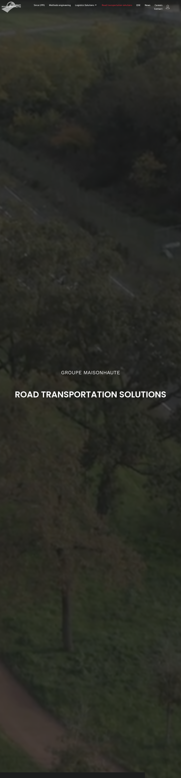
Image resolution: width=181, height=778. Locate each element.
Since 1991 (39, 5)
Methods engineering (60, 5)
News (147, 5)
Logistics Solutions (86, 5)
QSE (138, 5)
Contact (158, 9)
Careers (158, 5)
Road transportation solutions (117, 5)
